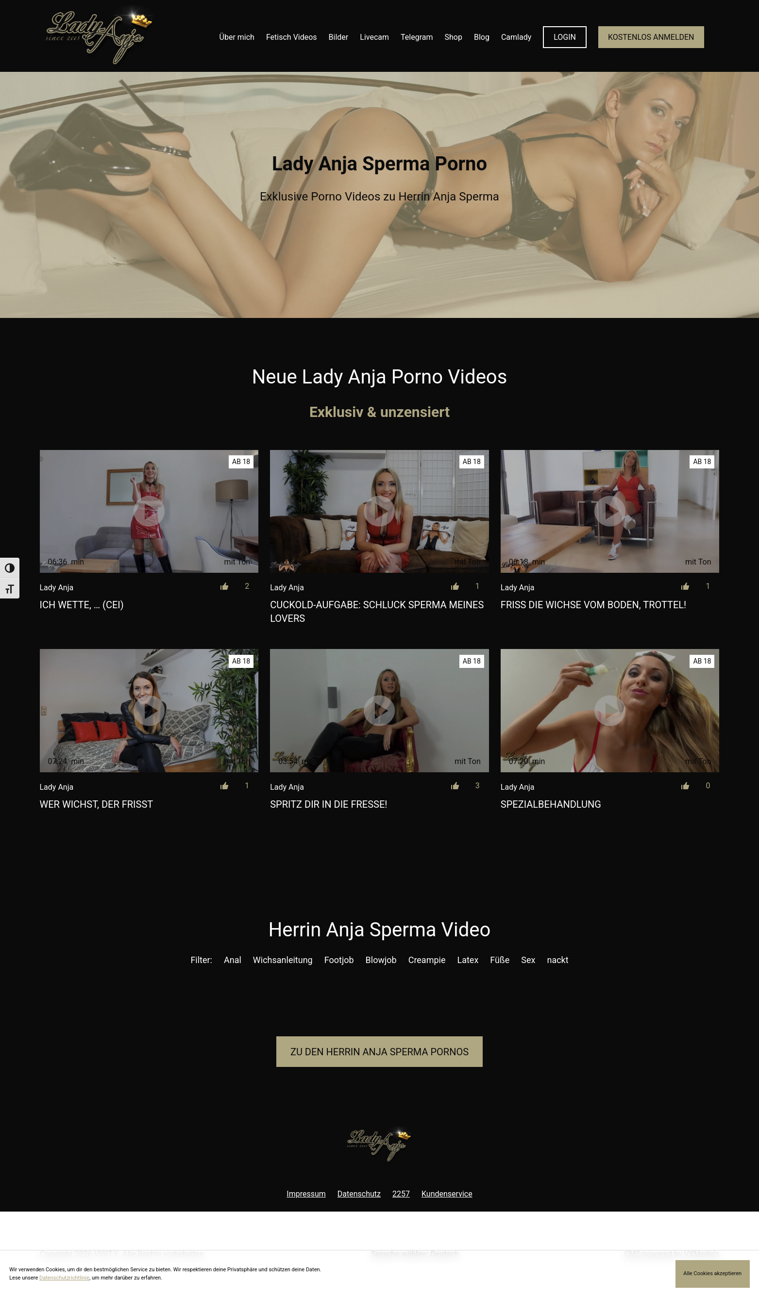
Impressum (306, 1193)
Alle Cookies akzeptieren (712, 1273)
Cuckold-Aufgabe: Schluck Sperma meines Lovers (377, 611)
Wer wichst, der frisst (96, 804)
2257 (401, 1193)
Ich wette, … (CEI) (82, 605)
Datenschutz (359, 1193)
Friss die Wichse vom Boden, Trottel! (593, 605)
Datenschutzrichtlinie (64, 1278)
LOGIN (565, 37)
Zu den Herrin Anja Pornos (379, 1052)
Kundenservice (447, 1193)
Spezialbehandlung (551, 804)
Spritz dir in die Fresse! (328, 804)
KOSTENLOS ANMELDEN (651, 37)
